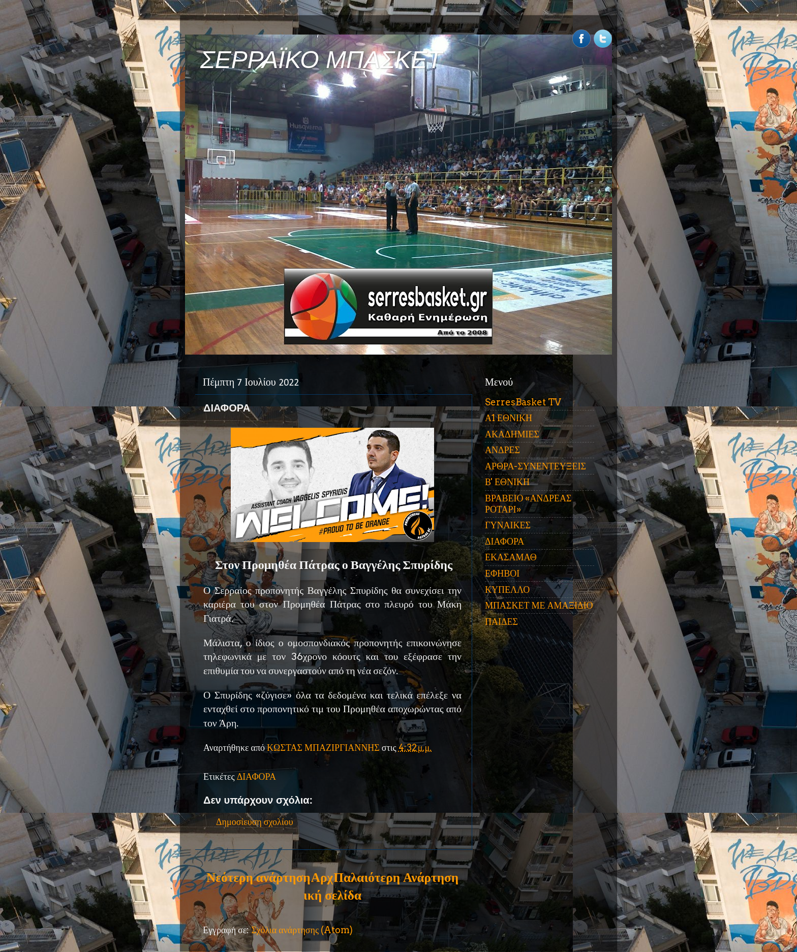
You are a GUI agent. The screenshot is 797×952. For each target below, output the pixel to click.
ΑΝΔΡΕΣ (502, 450)
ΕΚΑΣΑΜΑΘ (511, 557)
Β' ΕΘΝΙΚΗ (507, 482)
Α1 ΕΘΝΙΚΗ (508, 417)
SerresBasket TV (523, 402)
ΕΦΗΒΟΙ (502, 573)
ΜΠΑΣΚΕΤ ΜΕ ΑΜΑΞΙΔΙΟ (539, 605)
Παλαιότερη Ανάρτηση (395, 877)
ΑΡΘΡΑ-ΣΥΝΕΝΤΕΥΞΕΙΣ (535, 466)
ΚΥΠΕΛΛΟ (507, 589)
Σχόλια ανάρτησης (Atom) (302, 930)
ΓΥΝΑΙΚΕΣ (508, 525)
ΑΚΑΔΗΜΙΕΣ (512, 434)
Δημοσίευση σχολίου (254, 821)
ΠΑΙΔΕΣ (501, 621)
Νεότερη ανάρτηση (258, 877)
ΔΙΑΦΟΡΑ (256, 776)
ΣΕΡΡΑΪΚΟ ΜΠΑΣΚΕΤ (321, 59)
